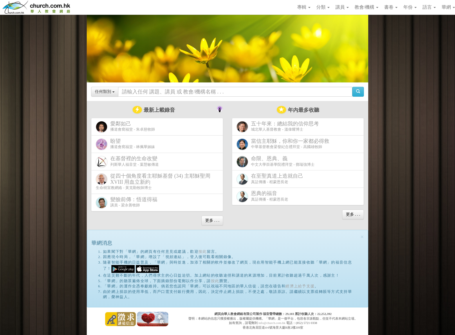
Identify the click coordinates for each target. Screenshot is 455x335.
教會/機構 (366, 7)
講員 (342, 7)
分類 (323, 7)
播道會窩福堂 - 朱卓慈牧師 (125, 127)
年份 (410, 7)
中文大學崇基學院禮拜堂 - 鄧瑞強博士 (275, 162)
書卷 (391, 7)
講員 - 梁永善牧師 (128, 202)
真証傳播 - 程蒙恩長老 (271, 179)
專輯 (303, 7)
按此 (202, 251)
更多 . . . (212, 220)
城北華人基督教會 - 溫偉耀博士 (278, 126)
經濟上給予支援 (300, 286)
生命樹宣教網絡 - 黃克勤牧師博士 (153, 181)
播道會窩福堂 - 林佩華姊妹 (125, 144)
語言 (429, 7)
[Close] (362, 237)
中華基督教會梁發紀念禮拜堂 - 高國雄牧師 (284, 144)
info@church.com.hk (271, 323)
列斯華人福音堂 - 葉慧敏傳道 (128, 162)
